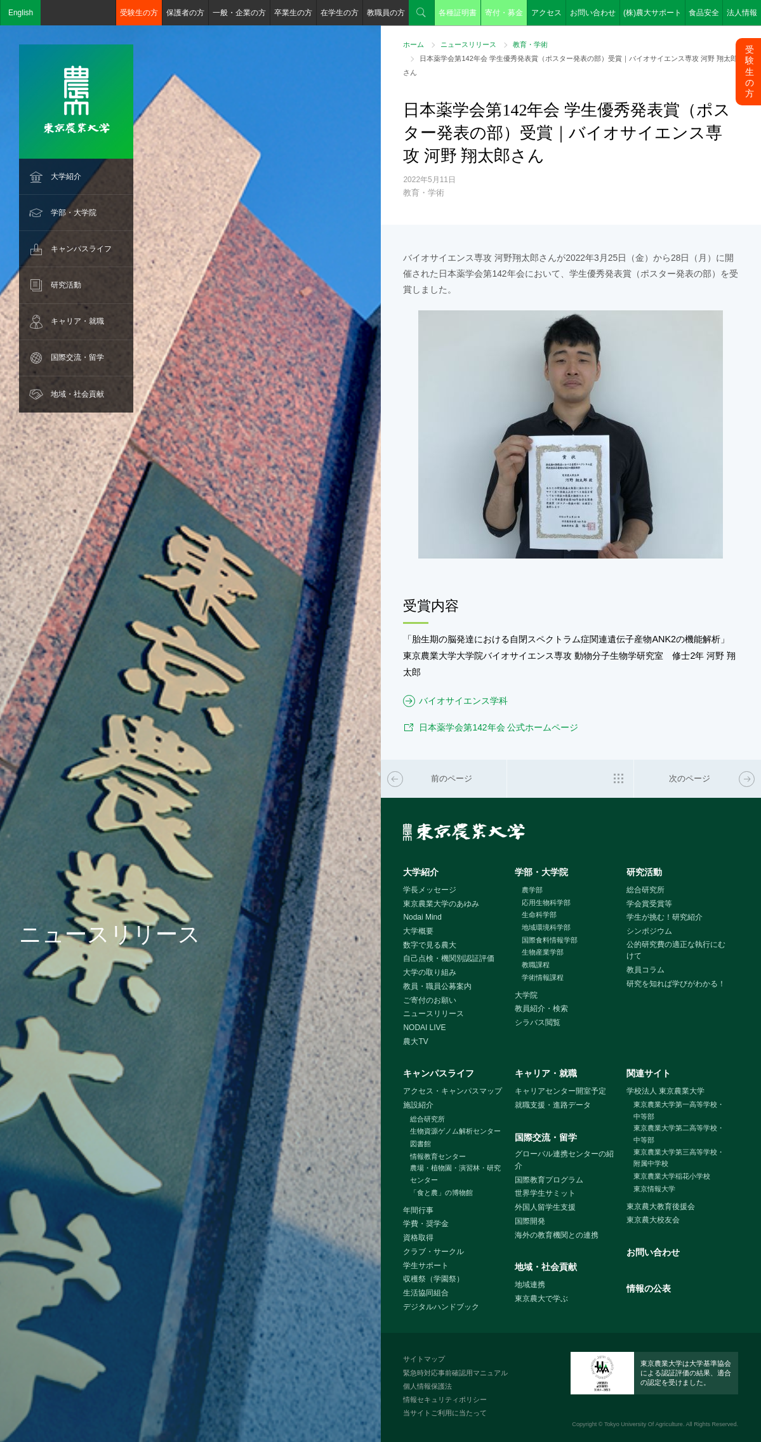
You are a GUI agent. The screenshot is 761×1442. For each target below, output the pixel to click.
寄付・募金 (504, 12)
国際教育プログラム (549, 1179)
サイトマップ (424, 1359)
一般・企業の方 (239, 12)
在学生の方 (340, 12)
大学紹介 (66, 176)
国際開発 (530, 1221)
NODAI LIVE (424, 1027)
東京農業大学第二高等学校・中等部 (678, 1134)
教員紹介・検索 (541, 1008)
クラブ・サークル (433, 1251)
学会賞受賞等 (649, 903)
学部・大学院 (73, 212)
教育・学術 (530, 44)
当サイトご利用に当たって (445, 1413)
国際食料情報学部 (550, 940)
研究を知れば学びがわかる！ (675, 983)
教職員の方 (386, 12)
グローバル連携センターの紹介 (564, 1159)
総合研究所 (645, 889)
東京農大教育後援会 (660, 1206)
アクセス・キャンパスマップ (452, 1091)
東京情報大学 (654, 1189)
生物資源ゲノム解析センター (455, 1131)
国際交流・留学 (77, 357)
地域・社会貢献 (77, 394)
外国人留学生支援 (545, 1207)
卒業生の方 (293, 12)
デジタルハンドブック (441, 1306)
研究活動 (66, 285)
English (20, 12)
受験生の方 (139, 12)
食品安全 (704, 12)
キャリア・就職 (77, 321)
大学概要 (418, 931)
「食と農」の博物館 (441, 1192)
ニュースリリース (468, 44)
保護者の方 (185, 12)
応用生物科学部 (546, 902)
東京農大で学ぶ (541, 1298)
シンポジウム (649, 931)
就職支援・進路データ (553, 1105)
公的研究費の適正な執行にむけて (675, 950)
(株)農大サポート (652, 12)
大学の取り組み (429, 972)
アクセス (546, 12)
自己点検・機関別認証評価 (448, 958)
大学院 (526, 995)
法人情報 (742, 12)
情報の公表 (648, 1288)
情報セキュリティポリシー (445, 1399)
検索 (421, 12)
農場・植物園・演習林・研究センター (455, 1174)
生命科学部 (539, 914)
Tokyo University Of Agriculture (643, 1424)
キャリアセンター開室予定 (560, 1091)
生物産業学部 (543, 952)
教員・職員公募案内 (437, 986)
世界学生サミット (545, 1193)
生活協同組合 (426, 1292)
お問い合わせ (593, 12)
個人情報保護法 (427, 1386)
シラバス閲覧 (537, 1022)
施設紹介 (418, 1105)
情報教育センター (438, 1156)
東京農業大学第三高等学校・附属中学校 (678, 1158)
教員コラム (645, 969)
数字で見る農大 (429, 945)
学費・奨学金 (426, 1223)
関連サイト (648, 1073)
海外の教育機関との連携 (557, 1235)
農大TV (415, 1041)
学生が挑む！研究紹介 (664, 917)
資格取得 (418, 1237)
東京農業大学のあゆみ (441, 903)
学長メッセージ (429, 889)
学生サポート (426, 1265)
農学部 (532, 890)
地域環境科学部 (546, 927)
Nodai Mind (422, 917)
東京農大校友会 (653, 1219)
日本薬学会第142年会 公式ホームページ (498, 727)
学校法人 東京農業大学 (665, 1091)
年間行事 (418, 1210)
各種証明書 (458, 12)
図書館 (420, 1144)
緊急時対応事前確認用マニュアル (455, 1373)
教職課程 (536, 965)
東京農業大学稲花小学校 (671, 1176)
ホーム (413, 44)
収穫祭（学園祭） (433, 1278)
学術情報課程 (543, 977)
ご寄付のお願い (429, 1000)
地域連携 (530, 1284)
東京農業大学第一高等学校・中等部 (678, 1110)
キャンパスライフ (81, 248)
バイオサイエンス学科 (463, 701)
